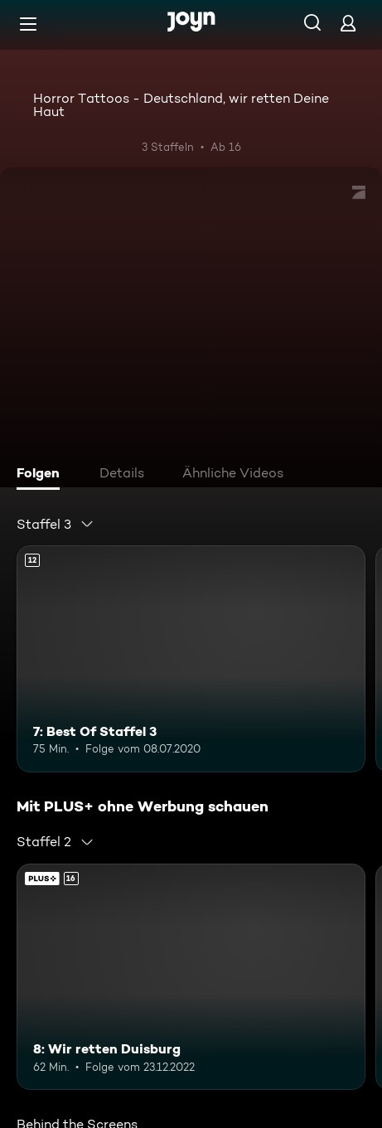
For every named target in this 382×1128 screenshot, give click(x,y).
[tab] (42, 475)
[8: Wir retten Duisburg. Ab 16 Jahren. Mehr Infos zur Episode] (191, 977)
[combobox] (55, 524)
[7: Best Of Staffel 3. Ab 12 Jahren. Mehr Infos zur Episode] (191, 658)
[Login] (348, 22)
